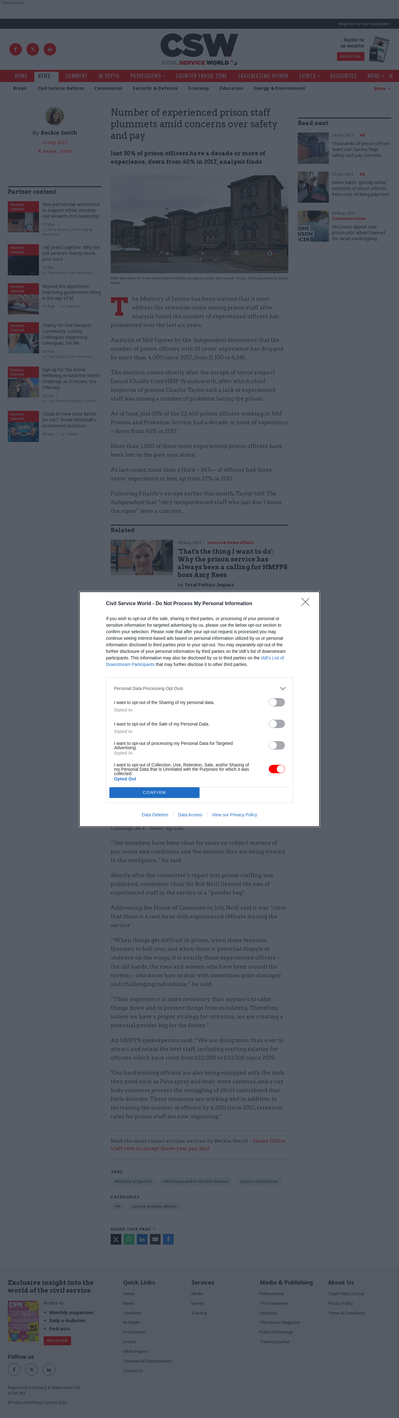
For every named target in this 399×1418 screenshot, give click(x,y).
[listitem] (199, 688)
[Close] (307, 603)
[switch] (277, 702)
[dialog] (199, 708)
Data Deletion (155, 814)
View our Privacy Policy (234, 814)
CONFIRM (154, 792)
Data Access (190, 814)
